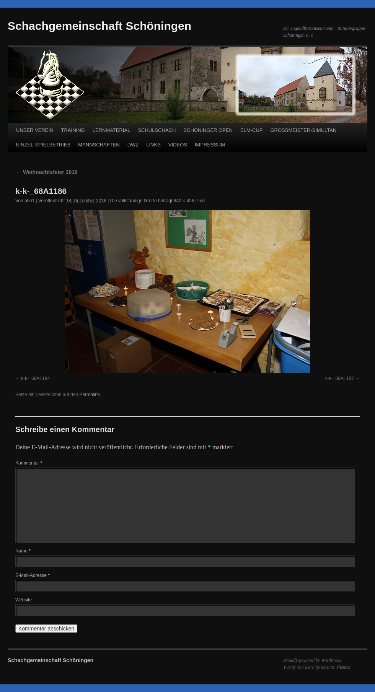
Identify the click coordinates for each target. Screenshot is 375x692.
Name (23, 551)
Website (23, 600)
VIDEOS (177, 145)
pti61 (29, 200)
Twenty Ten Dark (298, 667)
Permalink (89, 394)
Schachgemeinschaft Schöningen (99, 25)
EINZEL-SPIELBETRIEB (43, 145)
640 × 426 (184, 200)
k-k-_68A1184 (35, 378)
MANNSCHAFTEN (98, 145)
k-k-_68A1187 (339, 378)
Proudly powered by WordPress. (312, 660)
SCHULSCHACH (157, 130)
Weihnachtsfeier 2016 (46, 172)
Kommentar (28, 463)
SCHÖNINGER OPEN (208, 130)
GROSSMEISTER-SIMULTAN (303, 130)
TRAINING (73, 130)
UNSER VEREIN (35, 130)
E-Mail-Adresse (32, 575)
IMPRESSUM (210, 145)
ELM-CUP (251, 130)
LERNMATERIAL (111, 130)
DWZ (133, 145)
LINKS (153, 145)
